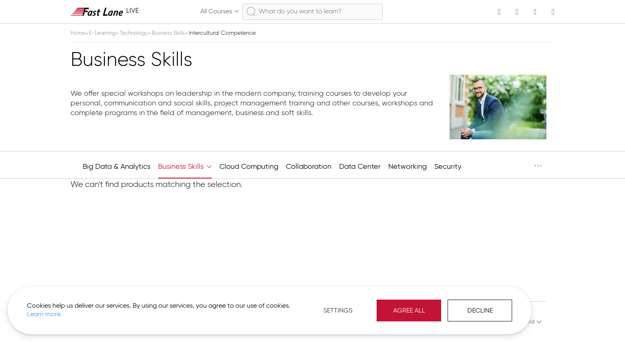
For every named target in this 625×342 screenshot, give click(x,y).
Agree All (342, 305)
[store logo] (105, 11)
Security (447, 166)
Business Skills (176, 33)
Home (79, 33)
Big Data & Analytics (116, 166)
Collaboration (308, 166)
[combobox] (312, 12)
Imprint (479, 322)
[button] (519, 322)
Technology (139, 33)
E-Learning (105, 33)
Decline (413, 305)
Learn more (113, 309)
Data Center (360, 166)
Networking (407, 166)
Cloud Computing (248, 166)
